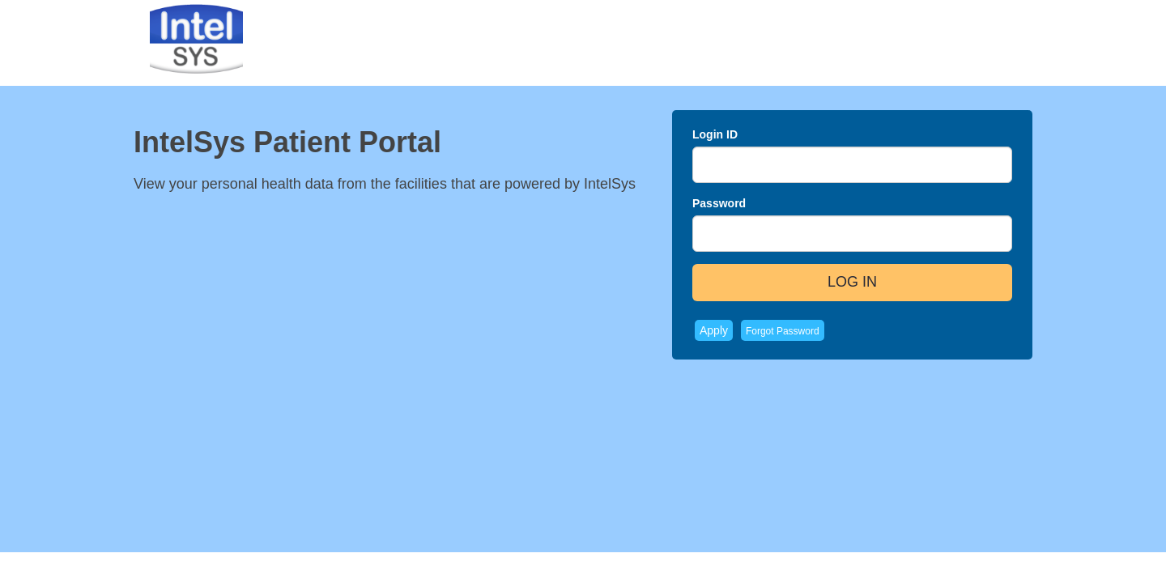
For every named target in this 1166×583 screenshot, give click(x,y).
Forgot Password (782, 331)
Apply (714, 330)
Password (719, 203)
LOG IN (852, 282)
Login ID (715, 134)
